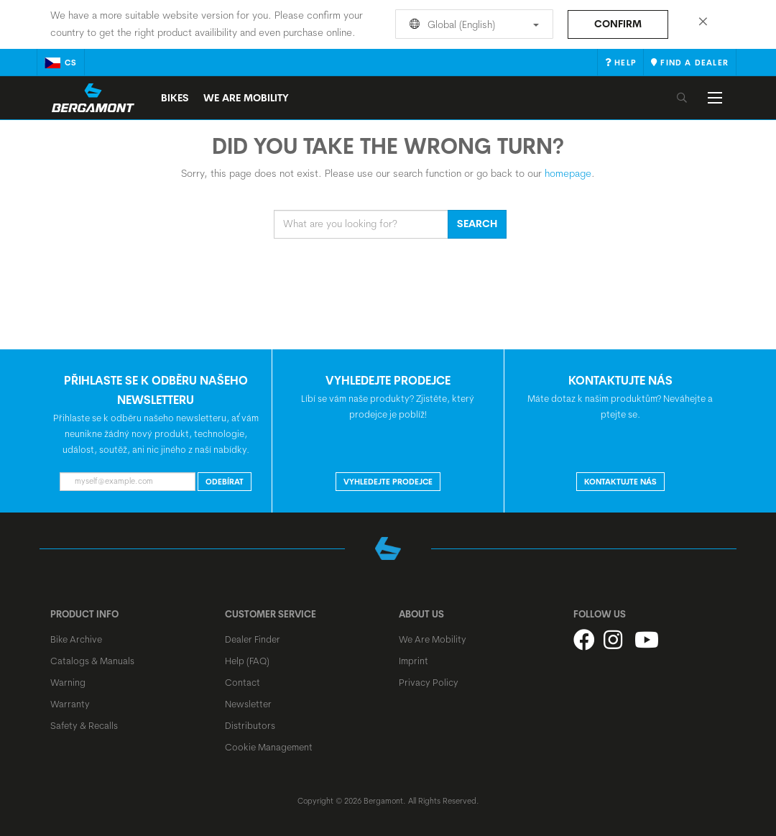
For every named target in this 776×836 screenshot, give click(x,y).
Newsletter (248, 703)
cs (61, 62)
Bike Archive (76, 639)
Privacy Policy (428, 682)
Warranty (70, 703)
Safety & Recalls (84, 725)
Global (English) (472, 24)
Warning (68, 682)
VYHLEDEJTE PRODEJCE (388, 482)
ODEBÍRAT (224, 482)
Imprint (413, 660)
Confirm (618, 23)
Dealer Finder (252, 639)
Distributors (250, 725)
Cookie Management (269, 747)
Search (477, 223)
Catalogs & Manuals (92, 660)
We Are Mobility (246, 97)
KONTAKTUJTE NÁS (620, 482)
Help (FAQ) (247, 660)
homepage (568, 173)
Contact (242, 682)
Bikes (175, 97)
